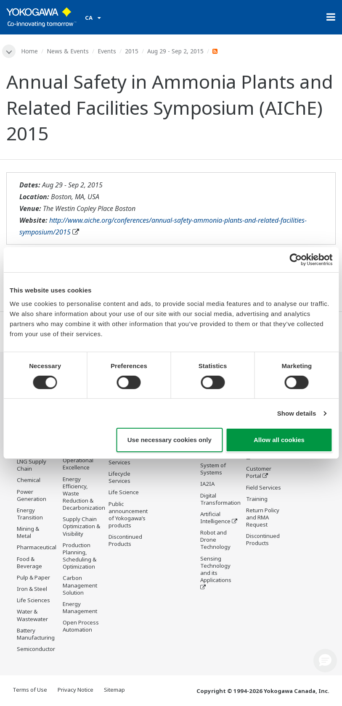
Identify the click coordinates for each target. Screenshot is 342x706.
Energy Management (80, 607)
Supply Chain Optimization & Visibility (81, 526)
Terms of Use (30, 689)
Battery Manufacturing (36, 634)
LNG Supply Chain (31, 465)
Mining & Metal (28, 532)
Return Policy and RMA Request (262, 517)
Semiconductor (36, 649)
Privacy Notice (75, 689)
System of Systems (213, 468)
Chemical (28, 480)
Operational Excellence (78, 463)
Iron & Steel (32, 589)
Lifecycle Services (119, 477)
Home (29, 51)
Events (107, 51)
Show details (296, 413)
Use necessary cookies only (169, 439)
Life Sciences (33, 600)
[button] (325, 660)
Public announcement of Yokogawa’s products (128, 514)
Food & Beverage (29, 562)
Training (257, 499)
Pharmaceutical (36, 547)
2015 (131, 51)
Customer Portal (258, 472)
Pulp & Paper (33, 577)
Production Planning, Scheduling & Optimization (79, 555)
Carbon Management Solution (80, 585)
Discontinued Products (125, 540)
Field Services (263, 487)
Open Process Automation (81, 626)
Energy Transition (30, 513)
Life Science (124, 492)
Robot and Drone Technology (215, 540)
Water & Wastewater (32, 615)
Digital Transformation (220, 499)
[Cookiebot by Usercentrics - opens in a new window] (295, 259)
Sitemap (114, 689)
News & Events (68, 51)
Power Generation (31, 495)
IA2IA (207, 483)
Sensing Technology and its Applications (215, 569)
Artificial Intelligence (215, 517)
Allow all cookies (279, 439)
